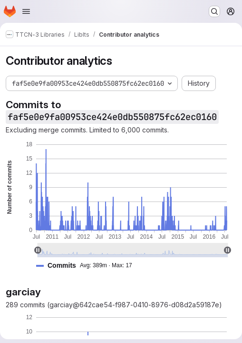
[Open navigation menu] (26, 11)
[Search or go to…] (214, 11)
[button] (88, 266)
